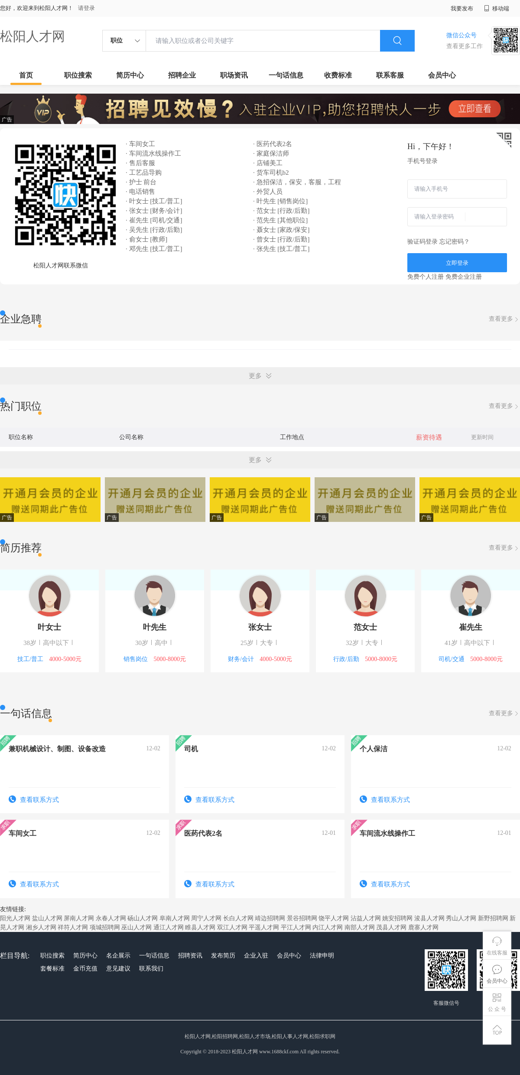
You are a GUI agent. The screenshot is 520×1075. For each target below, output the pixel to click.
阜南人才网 (174, 918)
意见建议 (118, 968)
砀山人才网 (142, 918)
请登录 (86, 8)
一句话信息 (286, 75)
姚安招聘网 (397, 918)
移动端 (496, 8)
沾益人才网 (366, 918)
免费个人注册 (425, 277)
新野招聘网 (493, 918)
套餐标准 (52, 968)
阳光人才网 (15, 918)
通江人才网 (168, 927)
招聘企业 (182, 75)
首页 (26, 75)
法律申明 (322, 955)
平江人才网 (296, 927)
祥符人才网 (73, 927)
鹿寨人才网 (423, 927)
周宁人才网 (206, 918)
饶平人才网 (333, 918)
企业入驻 (256, 955)
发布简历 (223, 955)
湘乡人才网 (41, 927)
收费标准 (338, 75)
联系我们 (151, 968)
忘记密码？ (454, 241)
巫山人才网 (136, 927)
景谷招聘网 (302, 918)
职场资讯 (234, 75)
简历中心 (130, 75)
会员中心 (442, 75)
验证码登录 (422, 241)
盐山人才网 (47, 918)
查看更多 (504, 319)
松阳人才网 (32, 36)
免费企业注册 (463, 277)
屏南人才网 (79, 918)
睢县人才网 (200, 927)
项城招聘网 (105, 927)
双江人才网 (232, 927)
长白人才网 (238, 918)
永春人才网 (111, 918)
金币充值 (85, 968)
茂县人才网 (391, 927)
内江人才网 (327, 927)
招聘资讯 (190, 955)
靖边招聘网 (270, 918)
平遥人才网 (264, 927)
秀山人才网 (461, 918)
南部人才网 (359, 927)
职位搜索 (78, 75)
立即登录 (457, 263)
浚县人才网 (429, 918)
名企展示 (118, 955)
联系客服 (390, 75)
